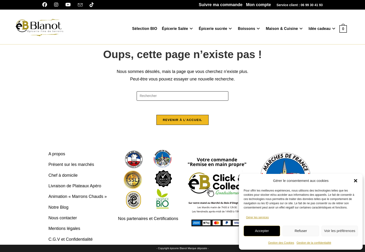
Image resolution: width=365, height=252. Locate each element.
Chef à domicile (63, 175)
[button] (355, 180)
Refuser (301, 231)
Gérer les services (257, 217)
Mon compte (258, 4)
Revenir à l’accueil (182, 120)
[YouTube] (68, 4)
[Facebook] (46, 4)
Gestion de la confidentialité (314, 242)
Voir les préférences (339, 231)
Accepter (262, 231)
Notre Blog (58, 207)
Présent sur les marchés (71, 164)
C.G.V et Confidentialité (70, 239)
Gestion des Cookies (281, 242)
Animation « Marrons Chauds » (77, 196)
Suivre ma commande (220, 4)
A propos (56, 154)
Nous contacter (62, 218)
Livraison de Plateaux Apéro (74, 186)
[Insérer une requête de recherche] (182, 96)
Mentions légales (64, 228)
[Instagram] (56, 4)
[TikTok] (91, 4)
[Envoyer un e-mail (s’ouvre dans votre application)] (80, 5)
